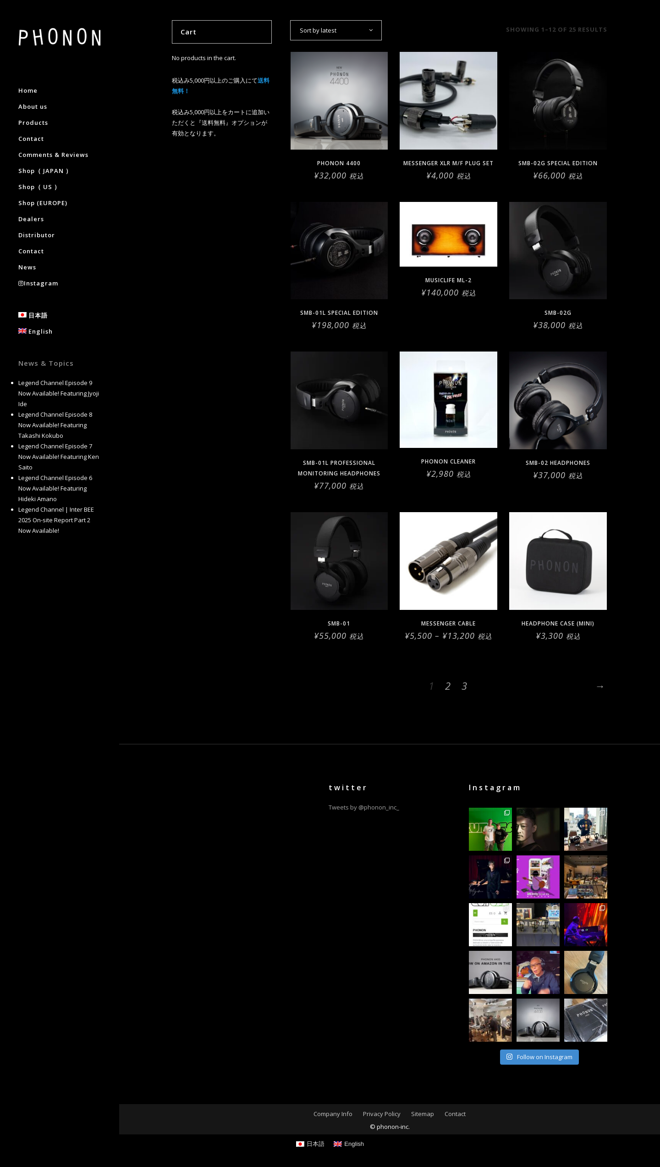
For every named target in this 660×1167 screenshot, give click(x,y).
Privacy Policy (382, 1114)
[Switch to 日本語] (310, 1144)
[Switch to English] (348, 1144)
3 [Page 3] (464, 685)
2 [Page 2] (448, 685)
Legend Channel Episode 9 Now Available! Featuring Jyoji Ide (58, 393)
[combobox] (336, 30)
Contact (455, 1114)
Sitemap (422, 1114)
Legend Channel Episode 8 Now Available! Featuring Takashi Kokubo (55, 425)
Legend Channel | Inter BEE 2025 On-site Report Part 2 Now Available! (56, 520)
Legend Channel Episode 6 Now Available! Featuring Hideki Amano (55, 488)
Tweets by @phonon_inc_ (364, 807)
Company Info (333, 1114)
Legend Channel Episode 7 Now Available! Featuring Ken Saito (58, 456)
